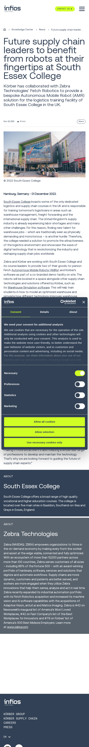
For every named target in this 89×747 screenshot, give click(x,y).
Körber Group (14, 714)
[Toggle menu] (81, 8)
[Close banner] (83, 302)
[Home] (5, 29)
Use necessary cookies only (44, 442)
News (42, 29)
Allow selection (44, 432)
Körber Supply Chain (20, 718)
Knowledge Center (22, 29)
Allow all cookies (44, 421)
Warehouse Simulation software (28, 287)
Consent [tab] (15, 311)
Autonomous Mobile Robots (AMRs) (35, 270)
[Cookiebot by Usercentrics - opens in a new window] (60, 302)
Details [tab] (44, 311)
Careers (10, 722)
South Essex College (17, 201)
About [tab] (73, 311)
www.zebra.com (17, 627)
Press (8, 727)
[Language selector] (7, 737)
